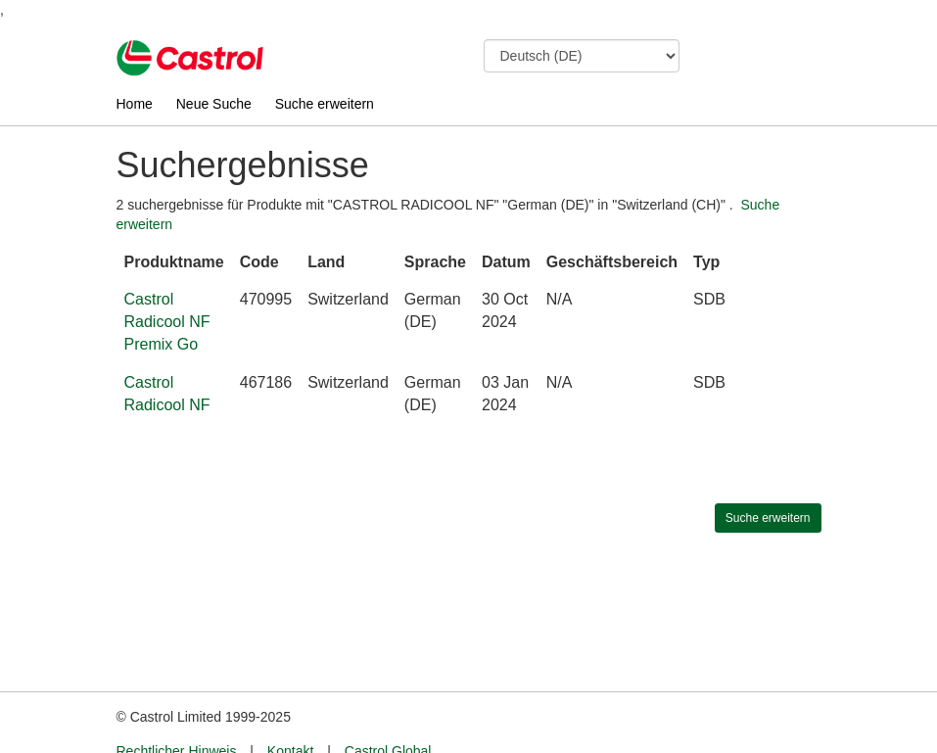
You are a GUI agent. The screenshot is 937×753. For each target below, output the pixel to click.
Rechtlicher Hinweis (177, 715)
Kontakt (290, 715)
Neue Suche (214, 104)
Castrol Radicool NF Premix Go (167, 322)
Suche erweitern (324, 104)
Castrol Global (388, 715)
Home (135, 104)
